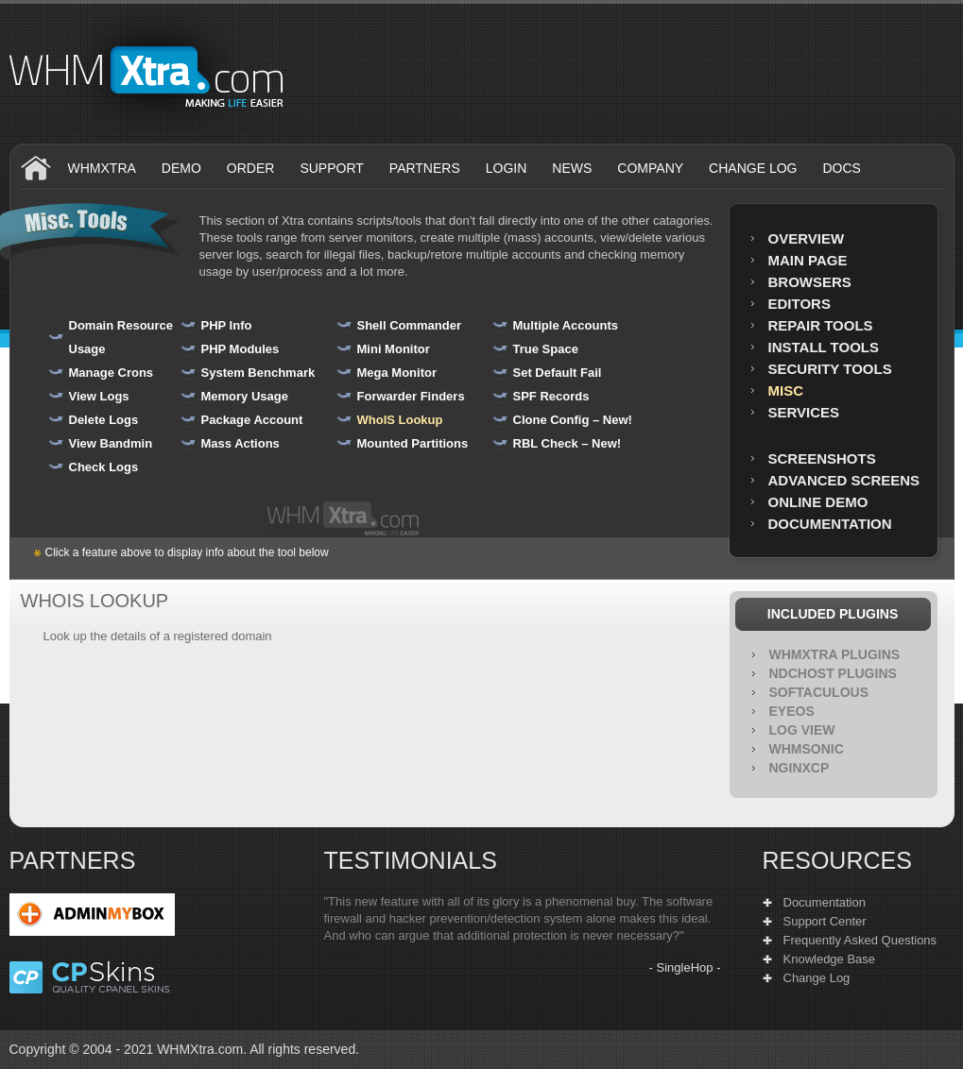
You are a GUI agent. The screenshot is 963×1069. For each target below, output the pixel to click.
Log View (802, 730)
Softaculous (819, 692)
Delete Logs (104, 420)
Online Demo (818, 502)
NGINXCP (799, 767)
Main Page (808, 260)
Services (804, 412)
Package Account (252, 420)
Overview (806, 238)
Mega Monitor (397, 372)
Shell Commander (409, 325)
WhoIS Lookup (400, 420)
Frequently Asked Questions (860, 940)
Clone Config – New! (572, 420)
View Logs (99, 396)
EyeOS (792, 711)
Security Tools (830, 369)
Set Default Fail (557, 372)
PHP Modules (240, 349)
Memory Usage (244, 396)
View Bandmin (111, 443)
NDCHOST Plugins (833, 673)
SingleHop (685, 967)
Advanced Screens (844, 480)
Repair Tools (820, 325)
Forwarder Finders (411, 396)
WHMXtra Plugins (835, 654)
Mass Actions (240, 443)
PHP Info (226, 325)
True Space (545, 349)
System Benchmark (258, 372)
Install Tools (824, 347)
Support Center (825, 921)
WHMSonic (806, 748)
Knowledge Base (829, 959)
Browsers (809, 282)
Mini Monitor (393, 349)
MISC (786, 390)
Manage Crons (111, 372)
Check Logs (104, 467)
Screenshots (822, 458)
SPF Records (551, 396)
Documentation (830, 524)
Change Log (817, 978)
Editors (799, 304)
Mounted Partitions (413, 443)
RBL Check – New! (567, 443)
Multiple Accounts (565, 325)
